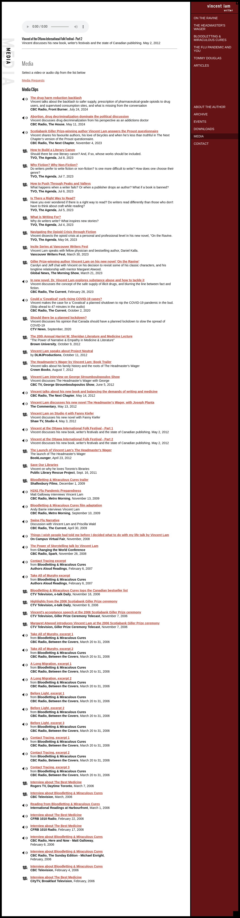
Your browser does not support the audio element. (55, 27)
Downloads (204, 129)
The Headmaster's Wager (209, 27)
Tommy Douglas (207, 58)
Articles (201, 65)
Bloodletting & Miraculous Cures (210, 38)
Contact (201, 143)
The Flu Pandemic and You (212, 49)
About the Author (209, 107)
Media (199, 136)
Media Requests (33, 80)
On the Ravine (206, 18)
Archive (201, 114)
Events (200, 121)
